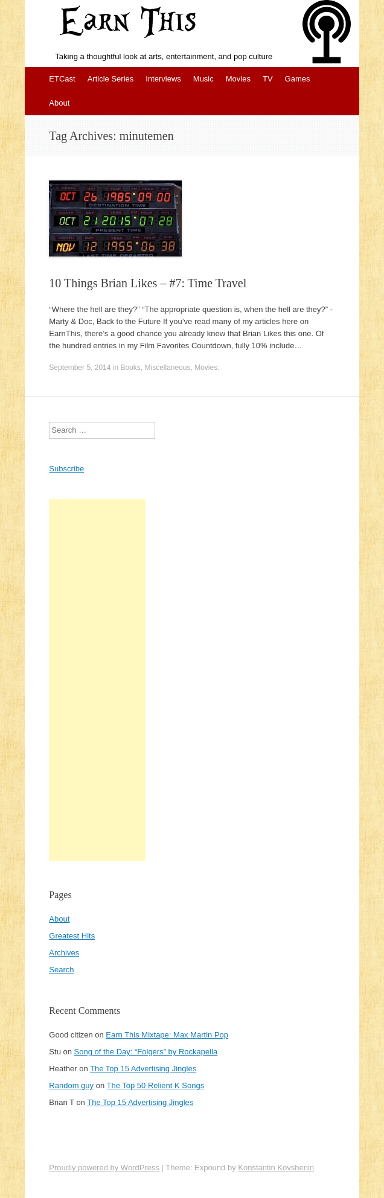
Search (61, 969)
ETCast (62, 78)
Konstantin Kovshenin (276, 1167)
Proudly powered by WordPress (104, 1167)
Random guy (71, 1085)
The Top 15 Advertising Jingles (143, 1068)
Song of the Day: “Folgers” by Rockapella (146, 1051)
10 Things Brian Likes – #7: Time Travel (147, 283)
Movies (238, 78)
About (59, 102)
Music (203, 78)
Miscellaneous (167, 367)
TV (268, 78)
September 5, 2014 (79, 367)
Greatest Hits (72, 935)
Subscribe (66, 468)
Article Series (111, 78)
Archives (64, 952)
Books (130, 367)
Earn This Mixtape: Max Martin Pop (167, 1034)
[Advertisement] (97, 680)
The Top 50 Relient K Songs (156, 1085)
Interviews (163, 78)
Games (297, 78)
